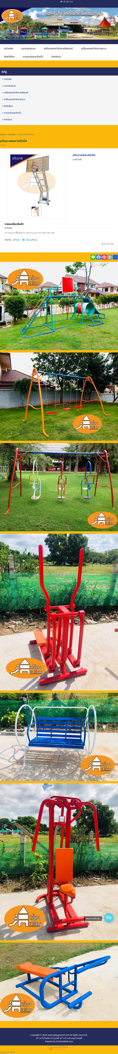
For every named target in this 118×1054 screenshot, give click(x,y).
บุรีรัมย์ (16, 240)
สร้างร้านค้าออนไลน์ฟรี (71, 1038)
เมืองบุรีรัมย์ (31, 240)
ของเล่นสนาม (28, 48)
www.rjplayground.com (58, 1035)
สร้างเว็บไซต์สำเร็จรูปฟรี (47, 1038)
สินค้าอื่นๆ (9, 57)
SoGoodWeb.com (64, 1041)
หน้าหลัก (8, 48)
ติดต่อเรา (56, 57)
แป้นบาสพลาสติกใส (84, 155)
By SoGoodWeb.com (59, 1049)
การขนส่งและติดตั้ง (33, 57)
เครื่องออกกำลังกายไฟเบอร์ (58, 48)
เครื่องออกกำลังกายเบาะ (93, 48)
